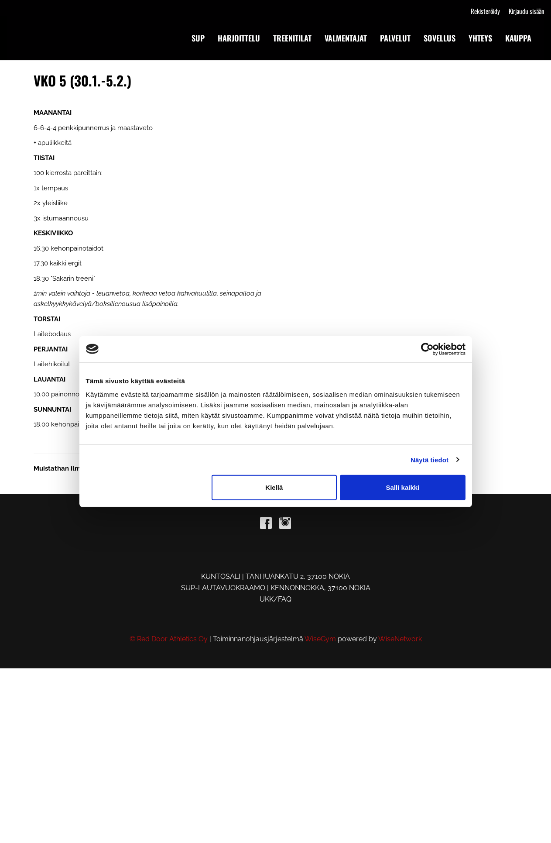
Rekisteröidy (485, 11)
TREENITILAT (292, 38)
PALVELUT (395, 38)
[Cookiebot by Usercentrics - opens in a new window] (427, 348)
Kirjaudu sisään (526, 11)
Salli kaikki (403, 487)
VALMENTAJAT (346, 38)
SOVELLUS (439, 38)
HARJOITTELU (239, 38)
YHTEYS (480, 38)
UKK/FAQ (275, 599)
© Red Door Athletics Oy (169, 639)
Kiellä (274, 487)
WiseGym (320, 639)
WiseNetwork (400, 639)
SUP (198, 38)
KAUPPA (518, 38)
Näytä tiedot (429, 459)
